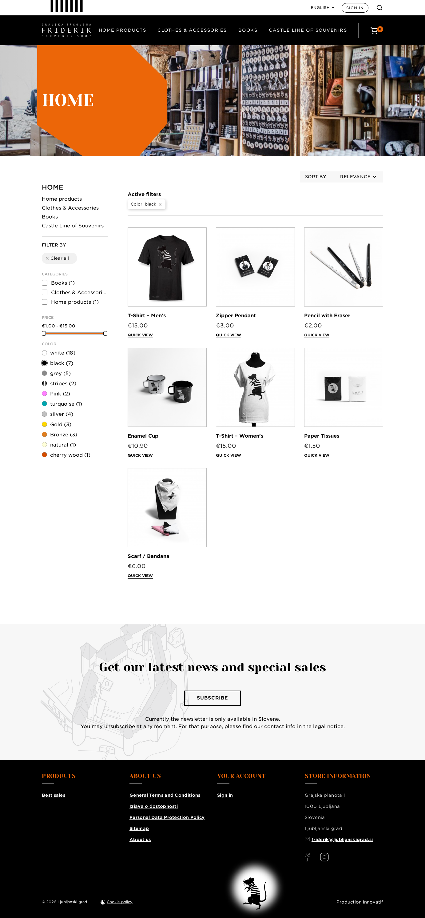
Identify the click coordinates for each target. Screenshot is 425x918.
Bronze (63, 435)
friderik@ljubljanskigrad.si (342, 839)
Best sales (53, 795)
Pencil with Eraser (327, 316)
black (61, 363)
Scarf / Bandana (148, 556)
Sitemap (139, 828)
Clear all (57, 258)
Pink (60, 394)
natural (63, 445)
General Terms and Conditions (164, 795)
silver (61, 414)
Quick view (140, 335)
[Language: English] (323, 7)
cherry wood (70, 455)
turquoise (66, 404)
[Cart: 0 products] (376, 30)
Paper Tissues (321, 436)
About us (140, 839)
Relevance (358, 176)
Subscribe (212, 698)
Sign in (355, 8)
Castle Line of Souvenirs (308, 30)
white (62, 353)
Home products (122, 30)
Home (52, 187)
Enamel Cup (143, 436)
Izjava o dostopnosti (153, 806)
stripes (63, 384)
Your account (241, 776)
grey (60, 373)
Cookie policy (120, 902)
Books (248, 30)
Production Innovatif (359, 902)
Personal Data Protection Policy (167, 817)
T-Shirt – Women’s (239, 436)
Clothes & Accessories (192, 30)
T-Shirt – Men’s (147, 316)
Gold (60, 424)
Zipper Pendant (236, 316)
